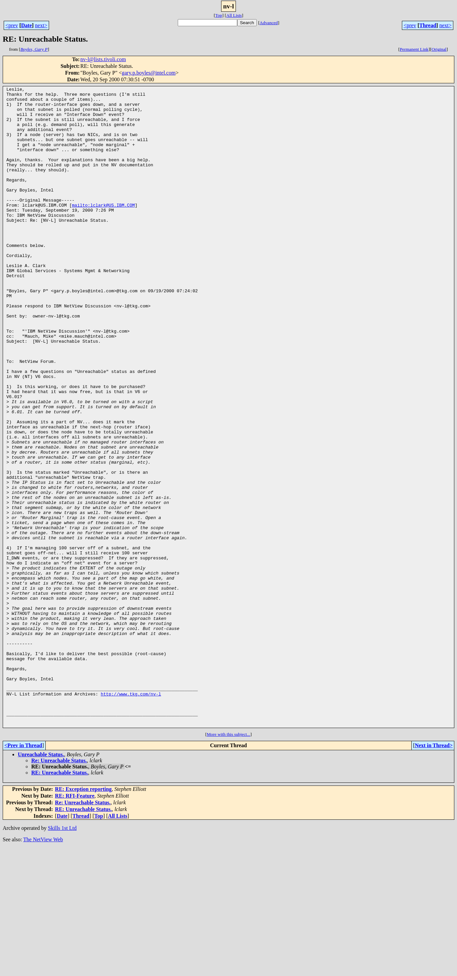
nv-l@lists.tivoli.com (103, 59)
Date (26, 25)
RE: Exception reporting (83, 917)
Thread (427, 25)
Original (438, 49)
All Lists (234, 15)
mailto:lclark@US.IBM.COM (103, 229)
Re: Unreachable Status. (59, 888)
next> (41, 25)
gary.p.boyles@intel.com (148, 73)
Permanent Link (414, 49)
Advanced (269, 22)
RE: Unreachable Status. (59, 900)
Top (218, 15)
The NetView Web (43, 967)
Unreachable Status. (41, 882)
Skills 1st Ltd (62, 956)
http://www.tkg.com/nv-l (131, 816)
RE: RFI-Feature (74, 924)
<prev (11, 25)
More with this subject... (228, 862)
